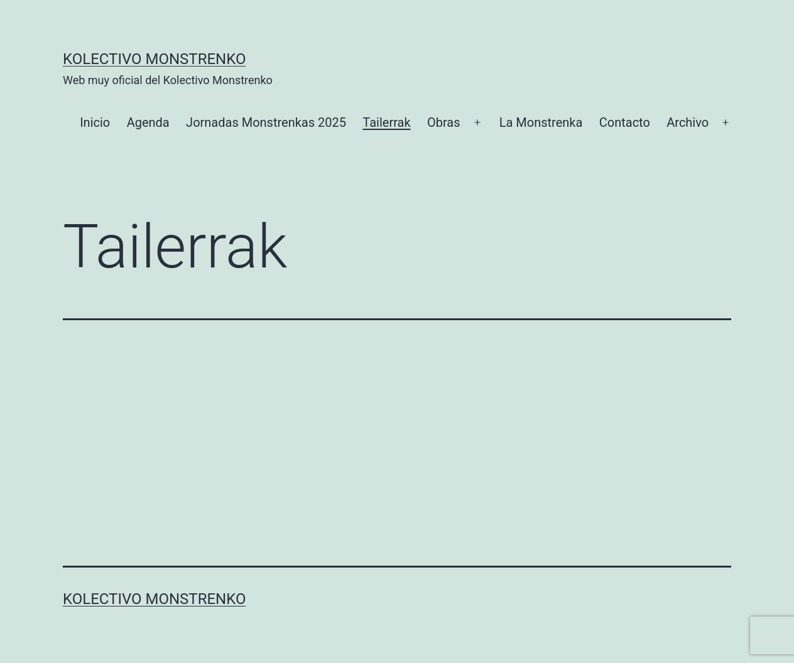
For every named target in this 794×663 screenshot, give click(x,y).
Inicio (95, 122)
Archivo (687, 122)
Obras (443, 122)
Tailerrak (386, 122)
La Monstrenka (541, 122)
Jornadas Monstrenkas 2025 (266, 122)
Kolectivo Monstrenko (154, 59)
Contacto (624, 122)
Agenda (148, 122)
